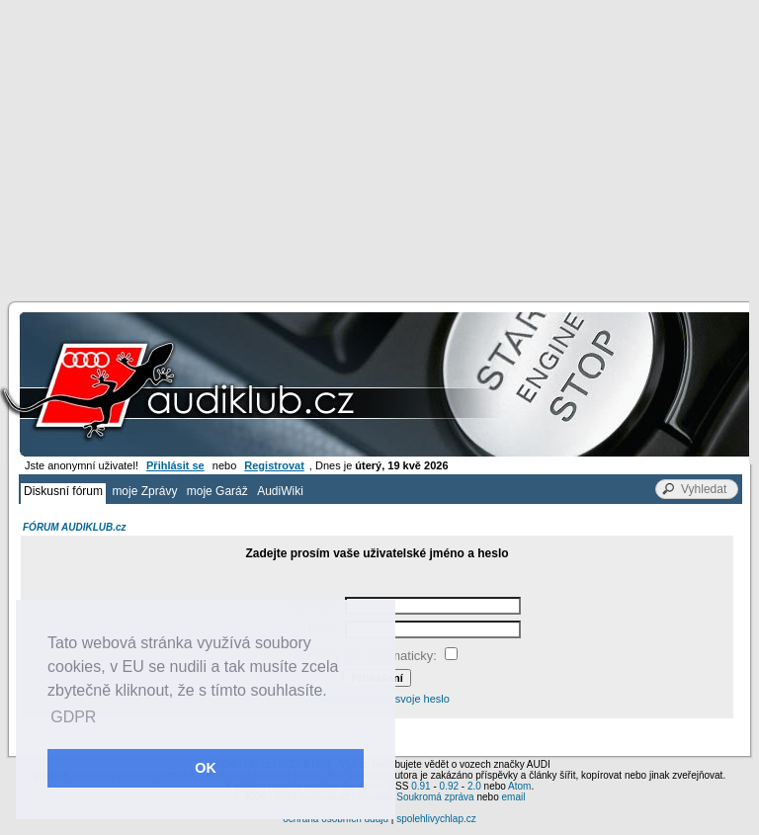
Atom (519, 786)
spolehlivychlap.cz (436, 818)
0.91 (420, 786)
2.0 (474, 786)
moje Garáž (217, 491)
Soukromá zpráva (434, 797)
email (513, 797)
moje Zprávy (144, 491)
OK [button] (205, 768)
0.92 (449, 786)
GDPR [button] (73, 717)
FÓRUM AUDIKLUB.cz (74, 527)
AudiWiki (280, 491)
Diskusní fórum (63, 491)
